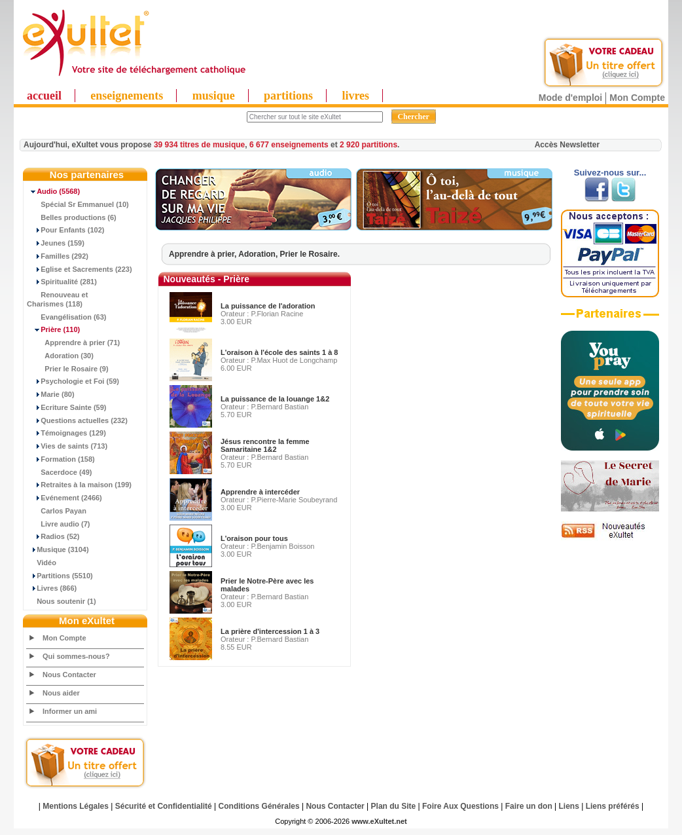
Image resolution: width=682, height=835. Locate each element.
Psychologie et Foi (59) (73, 381)
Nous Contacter (69, 674)
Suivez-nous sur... (610, 172)
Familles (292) (57, 256)
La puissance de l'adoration (268, 306)
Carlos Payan (56, 511)
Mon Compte (637, 97)
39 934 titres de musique (199, 144)
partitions (288, 95)
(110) (53, 329)
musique (213, 95)
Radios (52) (53, 536)
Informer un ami (70, 711)
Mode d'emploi (570, 97)
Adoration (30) (60, 356)
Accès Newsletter (567, 144)
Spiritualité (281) (62, 282)
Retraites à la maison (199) (79, 485)
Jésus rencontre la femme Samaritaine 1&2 (265, 445)
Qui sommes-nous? (76, 656)
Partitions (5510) (60, 576)
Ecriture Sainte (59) (67, 407)
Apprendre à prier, (203, 254)
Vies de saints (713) (67, 446)
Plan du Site (393, 806)
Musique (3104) (58, 549)
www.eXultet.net (379, 821)
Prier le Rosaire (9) (68, 369)
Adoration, (258, 254)
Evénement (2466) (64, 498)
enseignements (126, 95)
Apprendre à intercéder (260, 492)
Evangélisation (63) (67, 317)
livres (355, 95)
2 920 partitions (368, 144)
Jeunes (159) (55, 243)
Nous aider (61, 693)
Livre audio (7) (58, 524)
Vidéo (41, 562)
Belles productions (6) (72, 217)
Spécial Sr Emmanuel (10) (78, 204)
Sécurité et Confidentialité (163, 806)
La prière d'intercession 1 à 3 (270, 631)
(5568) (53, 191)
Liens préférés (612, 806)
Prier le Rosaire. (310, 254)
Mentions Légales (76, 806)
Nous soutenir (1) (61, 601)
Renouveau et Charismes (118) (57, 299)
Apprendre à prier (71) (73, 342)
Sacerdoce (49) (59, 472)
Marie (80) (51, 394)
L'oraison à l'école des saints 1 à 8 (279, 352)
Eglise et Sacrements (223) (79, 269)
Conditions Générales (259, 806)
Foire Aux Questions (460, 806)
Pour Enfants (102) (65, 230)
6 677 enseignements (289, 144)
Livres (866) (52, 588)
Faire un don (528, 806)
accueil (44, 95)
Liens (569, 806)
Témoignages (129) (66, 433)
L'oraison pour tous (254, 538)
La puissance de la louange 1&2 (275, 399)
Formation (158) (61, 459)
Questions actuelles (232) (77, 420)
